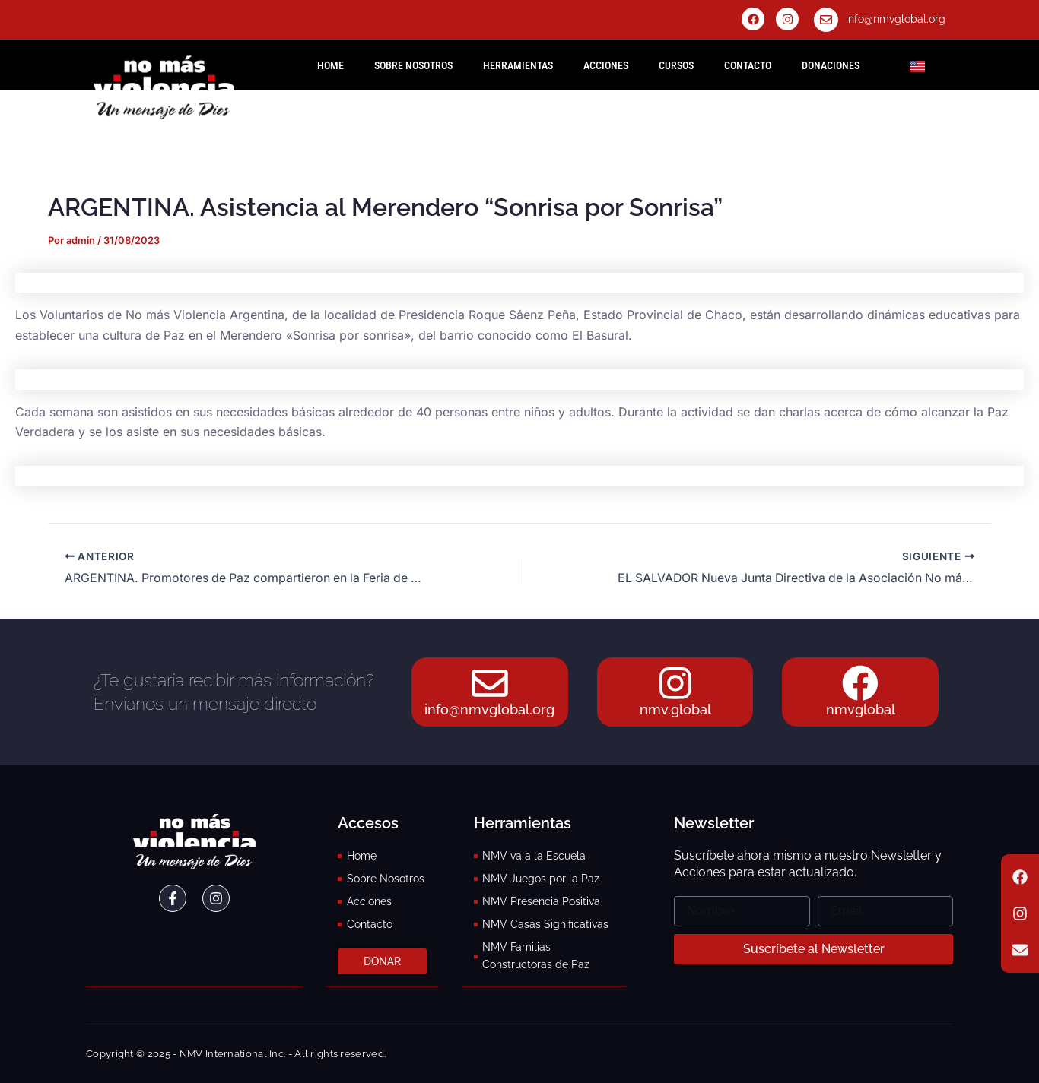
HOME (330, 65)
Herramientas (518, 65)
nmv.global (675, 710)
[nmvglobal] (860, 682)
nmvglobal (860, 710)
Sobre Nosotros (413, 65)
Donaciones (830, 65)
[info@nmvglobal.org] (826, 20)
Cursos (676, 65)
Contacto (747, 65)
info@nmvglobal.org (895, 19)
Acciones (605, 65)
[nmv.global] (675, 682)
